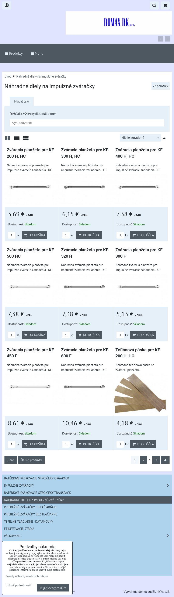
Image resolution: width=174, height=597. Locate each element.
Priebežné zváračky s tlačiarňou (30, 507)
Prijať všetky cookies (53, 588)
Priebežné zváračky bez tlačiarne (30, 514)
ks (13, 235)
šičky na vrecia (16, 550)
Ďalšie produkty (31, 460)
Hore (10, 460)
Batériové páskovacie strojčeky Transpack (37, 492)
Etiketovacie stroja (19, 528)
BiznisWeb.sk (161, 591)
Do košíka (34, 235)
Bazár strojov (15, 565)
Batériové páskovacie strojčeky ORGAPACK (36, 478)
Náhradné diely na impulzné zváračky (34, 500)
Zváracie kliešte (17, 543)
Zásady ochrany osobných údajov (27, 576)
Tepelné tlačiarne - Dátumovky (28, 521)
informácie (13, 572)
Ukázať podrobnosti (18, 585)
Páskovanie (88, 535)
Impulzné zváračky (88, 485)
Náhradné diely (16, 557)
